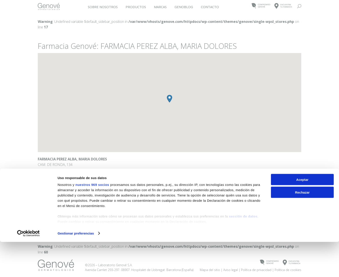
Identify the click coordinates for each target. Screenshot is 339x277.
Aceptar (302, 214)
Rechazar (302, 227)
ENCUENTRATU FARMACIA (283, 6)
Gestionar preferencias (76, 268)
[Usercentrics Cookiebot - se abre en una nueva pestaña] (28, 268)
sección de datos (243, 251)
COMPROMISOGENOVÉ (260, 6)
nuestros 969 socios (92, 220)
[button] (169, 99)
